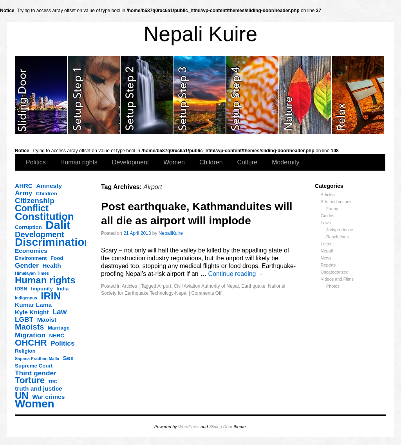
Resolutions (337, 236)
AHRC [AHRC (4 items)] (24, 185)
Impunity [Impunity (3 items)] (42, 289)
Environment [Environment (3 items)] (31, 258)
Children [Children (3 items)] (46, 193)
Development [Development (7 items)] (39, 234)
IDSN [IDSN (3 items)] (21, 289)
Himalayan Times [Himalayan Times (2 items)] (32, 273)
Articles (328, 194)
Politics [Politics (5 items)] (63, 343)
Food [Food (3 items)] (57, 258)
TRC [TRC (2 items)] (53, 381)
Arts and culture (336, 201)
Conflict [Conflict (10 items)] (32, 208)
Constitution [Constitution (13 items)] (44, 216)
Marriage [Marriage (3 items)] (59, 328)
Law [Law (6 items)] (59, 311)
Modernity (285, 162)
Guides (327, 215)
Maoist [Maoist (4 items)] (46, 319)
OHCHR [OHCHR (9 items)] (31, 342)
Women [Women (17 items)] (34, 403)
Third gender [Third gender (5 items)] (35, 373)
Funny (332, 208)
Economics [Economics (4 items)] (31, 250)
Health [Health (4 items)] (51, 265)
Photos (333, 286)
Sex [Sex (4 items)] (68, 358)
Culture (247, 162)
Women (174, 162)
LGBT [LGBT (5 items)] (24, 319)
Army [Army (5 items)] (23, 192)
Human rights (79, 162)
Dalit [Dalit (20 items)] (57, 225)
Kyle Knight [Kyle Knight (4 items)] (32, 312)
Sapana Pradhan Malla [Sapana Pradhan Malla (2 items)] (37, 358)
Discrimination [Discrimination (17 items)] (53, 242)
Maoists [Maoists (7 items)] (29, 326)
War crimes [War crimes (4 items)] (48, 396)
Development (130, 162)
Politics (36, 162)
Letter (326, 243)
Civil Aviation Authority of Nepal (206, 286)
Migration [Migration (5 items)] (30, 335)
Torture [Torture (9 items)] (30, 380)
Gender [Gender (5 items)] (27, 265)
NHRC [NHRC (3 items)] (56, 336)
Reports (328, 265)
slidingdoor (41, 95)
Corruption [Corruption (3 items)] (28, 227)
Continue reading (236, 273)
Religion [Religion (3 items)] (25, 351)
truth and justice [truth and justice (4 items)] (38, 388)
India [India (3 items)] (62, 289)
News (326, 258)
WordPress (188, 426)
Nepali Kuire (201, 33)
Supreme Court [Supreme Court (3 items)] (33, 366)
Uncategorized (335, 272)
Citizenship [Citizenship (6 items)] (34, 200)
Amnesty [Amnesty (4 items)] (49, 185)
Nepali (327, 251)
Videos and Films (337, 279)
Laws (326, 222)
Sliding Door (221, 426)
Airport (164, 286)
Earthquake (253, 286)
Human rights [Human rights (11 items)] (45, 280)
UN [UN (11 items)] (22, 395)
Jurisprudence (339, 229)
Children (211, 162)
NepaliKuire (171, 233)
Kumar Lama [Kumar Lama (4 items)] (33, 304)
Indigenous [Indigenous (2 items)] (26, 297)
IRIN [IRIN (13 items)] (51, 295)
